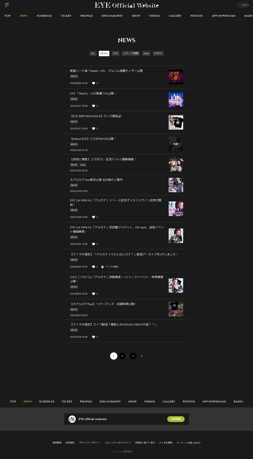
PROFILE (86, 16)
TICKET (66, 16)
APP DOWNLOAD (223, 16)
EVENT (158, 53)
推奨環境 (57, 442)
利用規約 (70, 442)
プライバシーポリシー (89, 442)
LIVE (115, 53)
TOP (8, 16)
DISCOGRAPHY (112, 16)
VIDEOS (154, 16)
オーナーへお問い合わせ (189, 443)
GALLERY (175, 16)
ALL (93, 53)
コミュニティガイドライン (118, 442)
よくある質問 (165, 442)
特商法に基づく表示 (145, 442)
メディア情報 (130, 53)
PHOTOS (196, 16)
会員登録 (176, 419)
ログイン (242, 5)
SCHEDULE (44, 16)
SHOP (136, 16)
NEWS (24, 16)
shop (146, 53)
